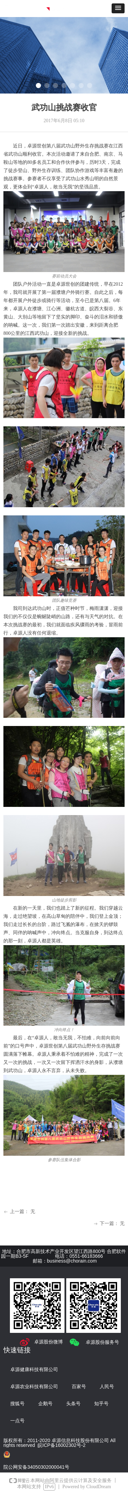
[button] (118, 8)
